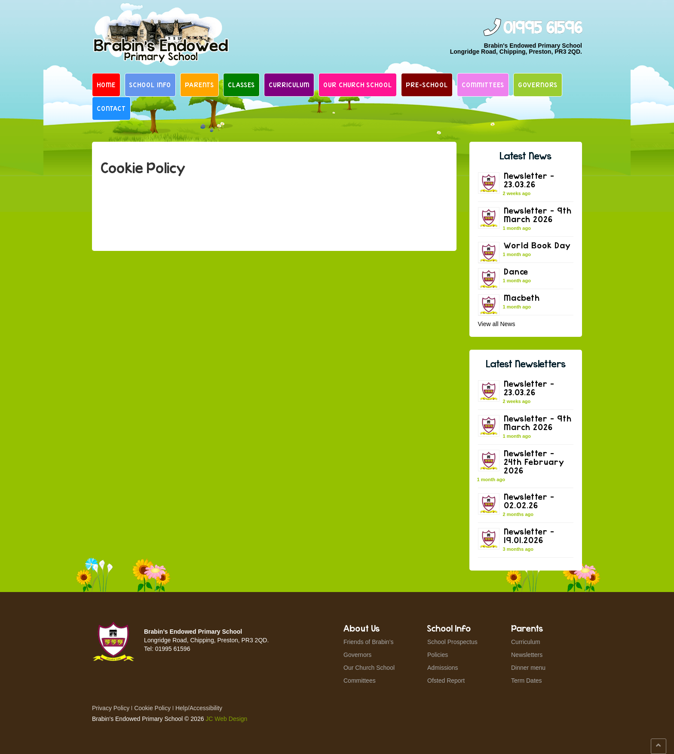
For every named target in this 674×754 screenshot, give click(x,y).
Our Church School (357, 85)
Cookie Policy (152, 708)
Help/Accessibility (198, 708)
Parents (199, 85)
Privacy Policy (110, 708)
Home (106, 85)
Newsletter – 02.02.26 (529, 500)
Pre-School (427, 85)
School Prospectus (452, 641)
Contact (111, 108)
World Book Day (537, 245)
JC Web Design (226, 718)
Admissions (442, 667)
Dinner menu (528, 667)
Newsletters (526, 654)
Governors (538, 85)
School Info (150, 85)
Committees (483, 85)
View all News (496, 324)
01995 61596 (542, 28)
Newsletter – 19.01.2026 (529, 535)
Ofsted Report (446, 680)
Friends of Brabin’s (368, 641)
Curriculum (289, 85)
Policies (437, 654)
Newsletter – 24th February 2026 (534, 461)
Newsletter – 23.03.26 (529, 180)
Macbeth (522, 297)
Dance (516, 271)
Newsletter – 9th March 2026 (538, 214)
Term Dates (526, 680)
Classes (241, 85)
